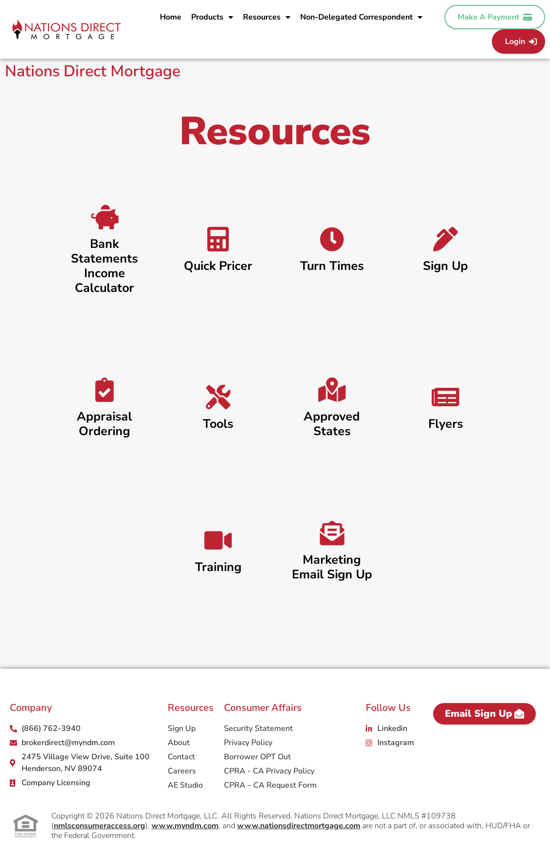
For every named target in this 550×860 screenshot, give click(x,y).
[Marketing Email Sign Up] (332, 533)
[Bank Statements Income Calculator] (104, 217)
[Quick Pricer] (218, 239)
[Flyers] (445, 397)
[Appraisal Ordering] (104, 389)
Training (218, 567)
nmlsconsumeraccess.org (99, 825)
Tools (218, 424)
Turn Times (332, 266)
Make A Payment (495, 17)
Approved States (332, 424)
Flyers (445, 424)
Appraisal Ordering (104, 424)
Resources (266, 17)
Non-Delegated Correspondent (361, 17)
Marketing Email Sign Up (332, 567)
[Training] (218, 540)
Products (212, 17)
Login (521, 41)
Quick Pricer (218, 266)
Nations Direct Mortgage (92, 71)
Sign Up (445, 266)
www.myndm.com (185, 825)
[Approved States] (332, 389)
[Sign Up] (445, 239)
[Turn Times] (332, 239)
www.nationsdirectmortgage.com (298, 825)
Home (170, 17)
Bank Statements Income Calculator (104, 266)
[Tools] (218, 397)
